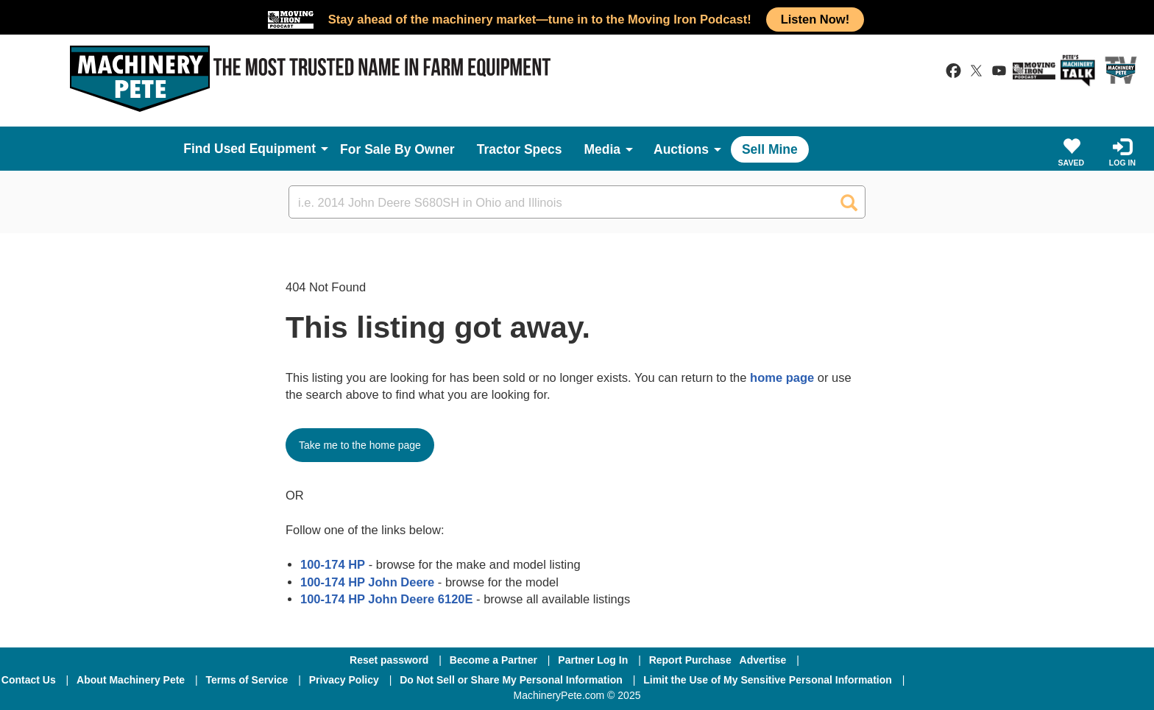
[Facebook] (955, 680)
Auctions (681, 149)
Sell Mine (770, 149)
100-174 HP (332, 564)
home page (782, 377)
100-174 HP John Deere (367, 582)
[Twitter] (1034, 680)
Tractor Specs (519, 149)
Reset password (389, 660)
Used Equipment (265, 148)
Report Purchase (690, 660)
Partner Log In (593, 660)
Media (602, 149)
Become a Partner (493, 660)
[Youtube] (1110, 680)
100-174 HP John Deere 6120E (386, 599)
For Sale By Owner (397, 149)
